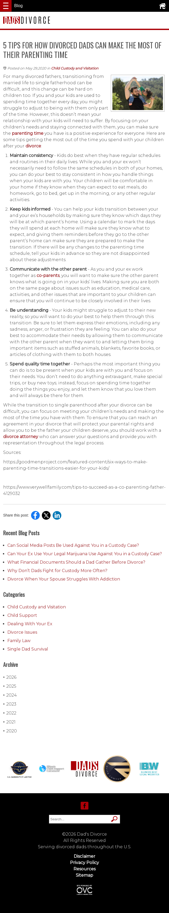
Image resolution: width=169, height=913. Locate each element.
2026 (9, 677)
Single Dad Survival (27, 649)
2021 (9, 722)
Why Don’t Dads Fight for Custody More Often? (57, 570)
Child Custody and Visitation (74, 68)
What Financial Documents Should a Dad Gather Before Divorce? (76, 562)
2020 (10, 731)
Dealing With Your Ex (29, 623)
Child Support (22, 615)
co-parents (48, 275)
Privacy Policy (84, 862)
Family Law (19, 640)
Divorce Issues (22, 632)
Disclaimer (84, 856)
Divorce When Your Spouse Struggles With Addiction (63, 579)
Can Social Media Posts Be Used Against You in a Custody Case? (73, 545)
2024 (10, 695)
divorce (33, 145)
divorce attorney (20, 436)
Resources (84, 868)
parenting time (27, 133)
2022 (9, 713)
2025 (9, 686)
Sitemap (84, 875)
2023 (9, 704)
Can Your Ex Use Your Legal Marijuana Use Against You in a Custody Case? (84, 553)
